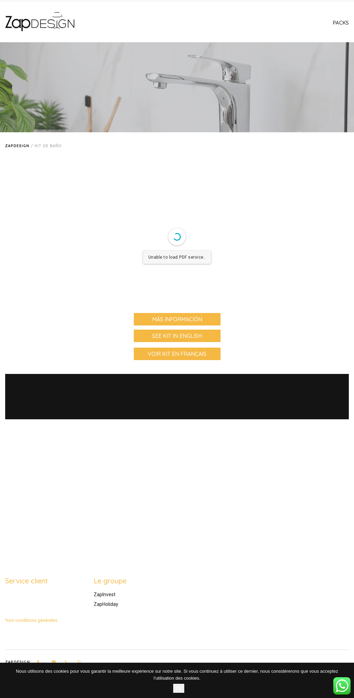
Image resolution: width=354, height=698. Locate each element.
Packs (341, 22)
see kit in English (177, 335)
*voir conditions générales (31, 620)
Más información (177, 319)
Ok (179, 688)
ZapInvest (104, 594)
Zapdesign (17, 145)
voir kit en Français (177, 353)
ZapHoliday (106, 604)
